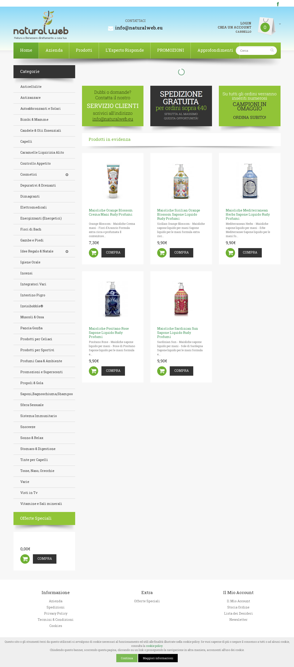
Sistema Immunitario (38, 416)
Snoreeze (27, 427)
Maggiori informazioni (158, 658)
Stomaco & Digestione (38, 449)
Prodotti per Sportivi (37, 350)
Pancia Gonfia (31, 328)
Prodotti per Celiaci (36, 339)
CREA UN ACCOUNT (234, 27)
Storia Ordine (238, 607)
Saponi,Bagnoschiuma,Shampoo (46, 394)
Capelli (26, 141)
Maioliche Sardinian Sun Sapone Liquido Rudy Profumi (177, 332)
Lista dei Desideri (238, 613)
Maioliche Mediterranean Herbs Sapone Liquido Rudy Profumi (248, 214)
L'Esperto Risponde (125, 50)
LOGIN (245, 23)
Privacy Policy (55, 613)
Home (26, 50)
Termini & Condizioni (56, 619)
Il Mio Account (238, 601)
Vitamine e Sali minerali (41, 504)
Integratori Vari (33, 284)
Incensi (26, 273)
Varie (24, 482)
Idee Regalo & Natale (36, 251)
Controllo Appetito (35, 163)
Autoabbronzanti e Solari (40, 108)
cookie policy (154, 646)
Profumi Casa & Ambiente (41, 361)
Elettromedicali (33, 207)
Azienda (54, 50)
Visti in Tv (28, 493)
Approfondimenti (215, 50)
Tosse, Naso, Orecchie (37, 471)
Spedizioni (56, 607)
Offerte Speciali (147, 601)
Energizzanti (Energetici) (41, 218)
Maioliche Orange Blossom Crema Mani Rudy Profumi (111, 212)
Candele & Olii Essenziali (40, 130)
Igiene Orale (30, 262)
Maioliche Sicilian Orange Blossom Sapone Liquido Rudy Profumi (178, 214)
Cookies (55, 626)
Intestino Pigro (32, 295)
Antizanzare (30, 97)
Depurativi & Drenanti (38, 185)
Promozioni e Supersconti (41, 372)
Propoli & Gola (31, 383)
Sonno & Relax (31, 438)
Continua (127, 658)
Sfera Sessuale (32, 405)
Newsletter (238, 619)
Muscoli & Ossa (32, 317)
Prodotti (84, 50)
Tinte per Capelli (34, 460)
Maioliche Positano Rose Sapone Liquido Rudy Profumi (109, 332)
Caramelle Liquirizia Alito (42, 152)
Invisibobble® (31, 306)
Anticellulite (31, 86)
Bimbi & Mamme (34, 119)
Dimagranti (30, 196)
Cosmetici (28, 174)
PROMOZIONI (170, 50)
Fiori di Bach (30, 229)
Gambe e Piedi (32, 240)
